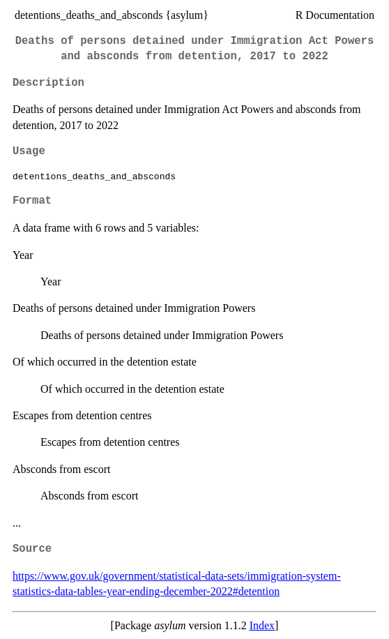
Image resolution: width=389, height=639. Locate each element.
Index (262, 625)
